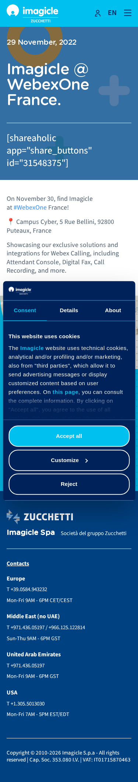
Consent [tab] (25, 310)
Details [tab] (69, 310)
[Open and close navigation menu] (127, 12)
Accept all (69, 436)
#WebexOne (30, 207)
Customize (69, 460)
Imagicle (32, 348)
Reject (69, 484)
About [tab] (113, 310)
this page (65, 392)
